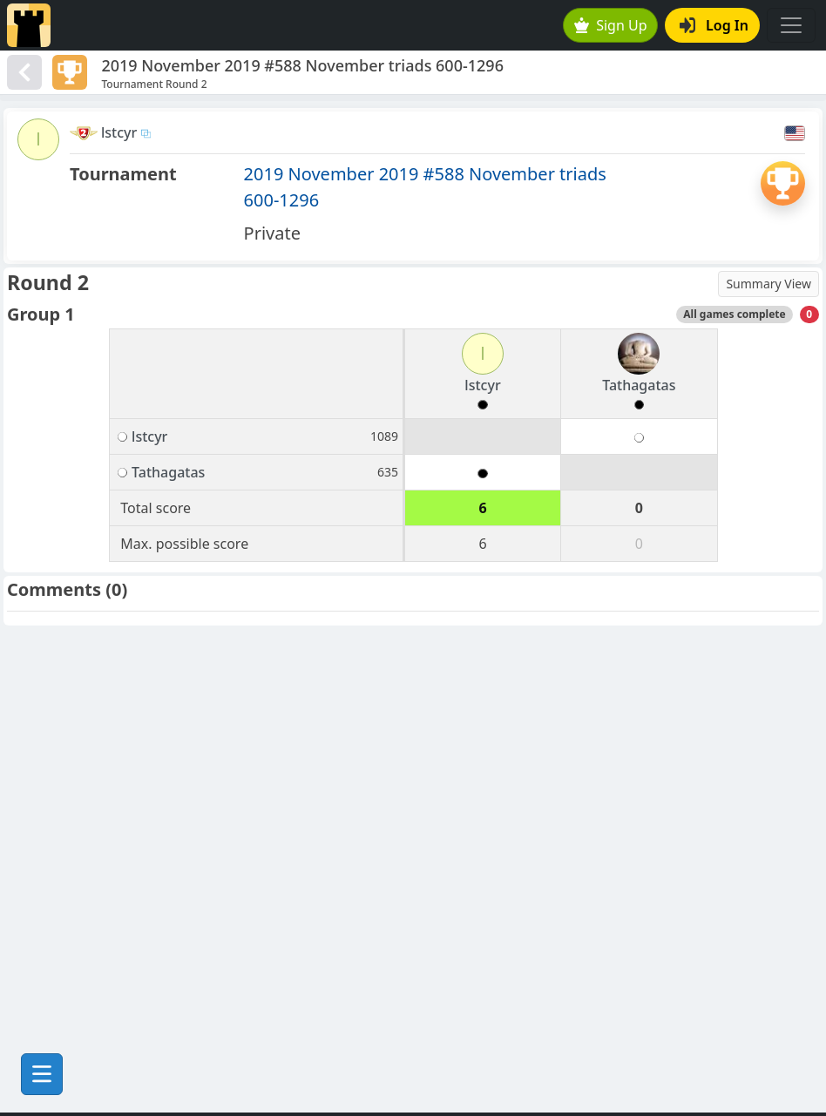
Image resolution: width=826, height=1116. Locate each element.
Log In (714, 25)
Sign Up (610, 25)
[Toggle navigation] (791, 25)
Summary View (768, 283)
